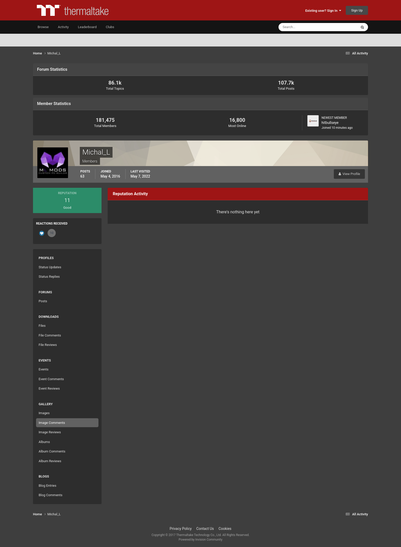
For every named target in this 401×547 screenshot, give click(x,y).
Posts (43, 301)
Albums (44, 442)
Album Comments (52, 451)
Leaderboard (87, 27)
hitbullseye (330, 123)
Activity (63, 27)
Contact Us (205, 529)
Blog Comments (50, 495)
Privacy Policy (181, 529)
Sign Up (357, 10)
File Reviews (48, 345)
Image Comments (52, 423)
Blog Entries (47, 485)
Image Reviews (50, 432)
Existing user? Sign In (323, 11)
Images (44, 413)
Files (42, 326)
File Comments (50, 335)
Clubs (110, 27)
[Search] (302, 27)
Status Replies (49, 276)
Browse (43, 27)
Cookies (225, 529)
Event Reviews (49, 388)
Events (43, 369)
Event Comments (51, 379)
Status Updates (50, 267)
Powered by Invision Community (200, 539)
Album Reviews (50, 461)
